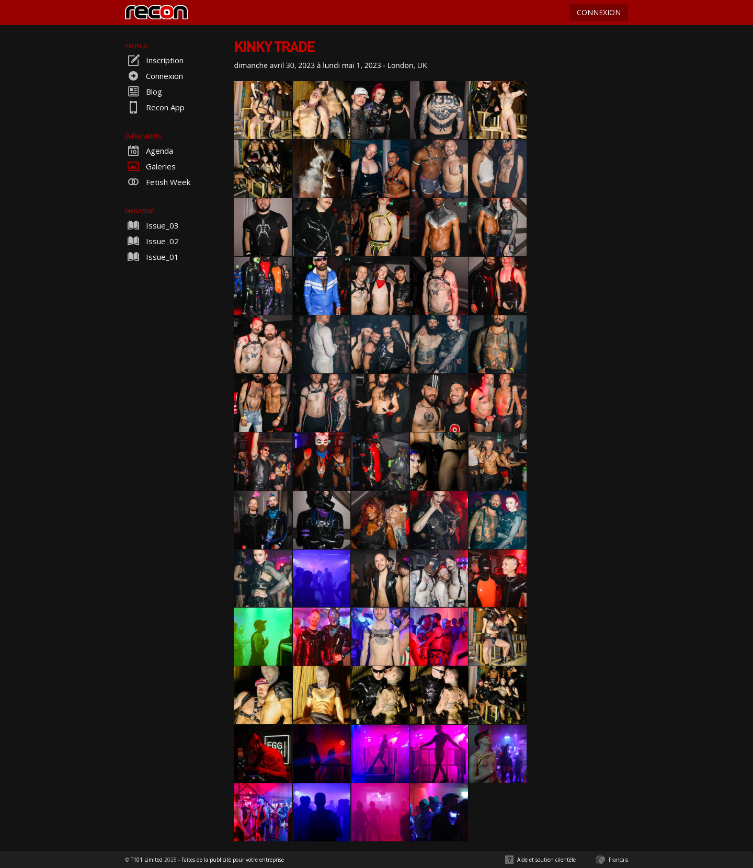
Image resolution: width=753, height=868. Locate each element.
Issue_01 (152, 257)
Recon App (155, 107)
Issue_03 (152, 225)
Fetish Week (157, 182)
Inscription (154, 60)
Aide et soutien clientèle (546, 859)
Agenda (149, 150)
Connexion (154, 76)
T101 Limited (147, 859)
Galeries (150, 166)
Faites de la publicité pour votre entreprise (232, 859)
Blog (143, 91)
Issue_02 (152, 241)
